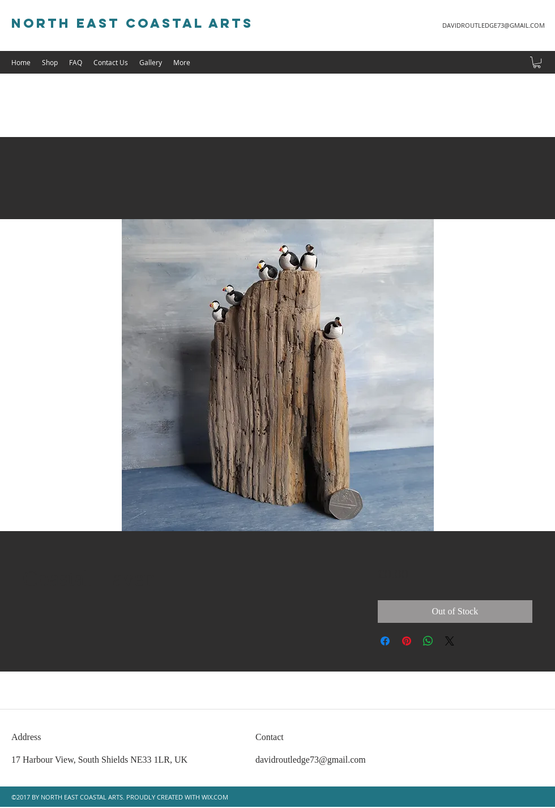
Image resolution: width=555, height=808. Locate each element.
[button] (537, 62)
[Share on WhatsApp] (428, 641)
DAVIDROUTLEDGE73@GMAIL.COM (493, 25)
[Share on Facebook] (385, 641)
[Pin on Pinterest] (406, 641)
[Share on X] (449, 641)
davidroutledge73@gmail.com (310, 759)
